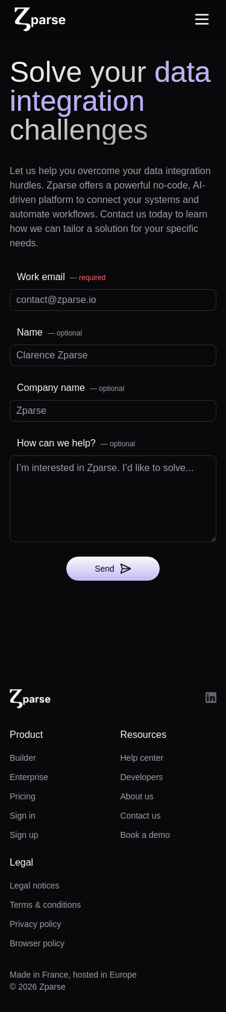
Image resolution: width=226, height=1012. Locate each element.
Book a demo (146, 835)
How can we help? (76, 443)
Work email (61, 277)
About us (137, 796)
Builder (23, 758)
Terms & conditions (45, 905)
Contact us (141, 815)
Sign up (24, 835)
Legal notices (35, 885)
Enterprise (29, 777)
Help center (142, 758)
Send (113, 569)
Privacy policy (35, 924)
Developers (142, 777)
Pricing (23, 796)
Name (49, 332)
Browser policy (37, 943)
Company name (70, 388)
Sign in (23, 815)
